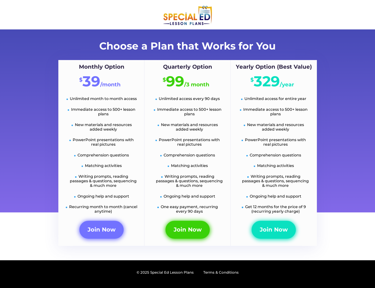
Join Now (102, 229)
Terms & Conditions (221, 272)
